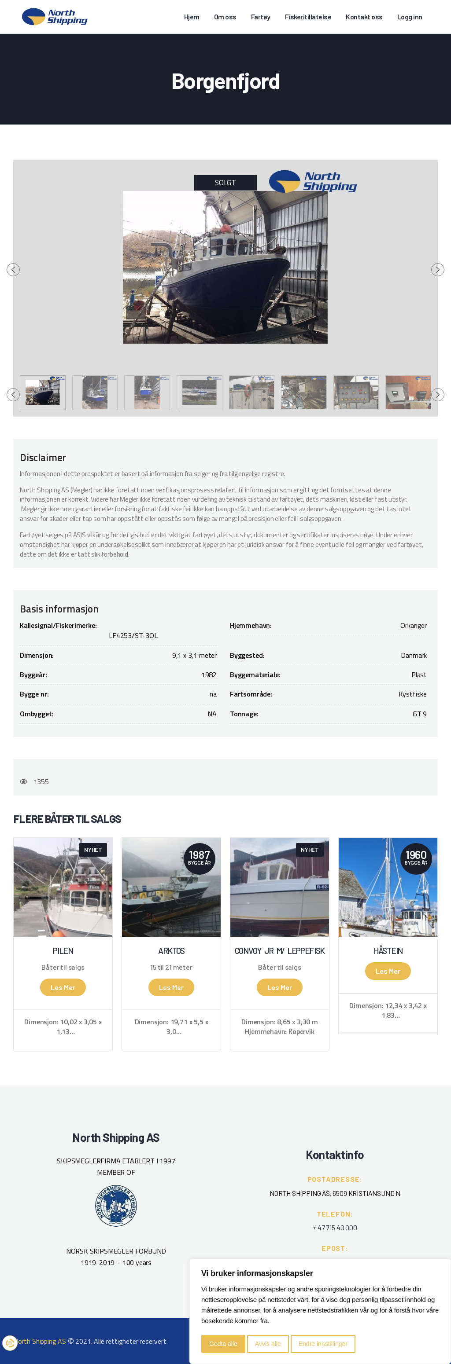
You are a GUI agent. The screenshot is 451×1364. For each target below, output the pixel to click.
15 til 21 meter (171, 967)
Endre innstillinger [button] (323, 1343)
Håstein (388, 951)
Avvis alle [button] (268, 1343)
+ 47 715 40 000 (335, 1227)
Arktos (171, 951)
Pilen (63, 951)
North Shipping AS (39, 1341)
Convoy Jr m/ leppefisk (280, 951)
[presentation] (13, 269)
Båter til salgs (62, 967)
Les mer (63, 987)
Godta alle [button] (223, 1343)
